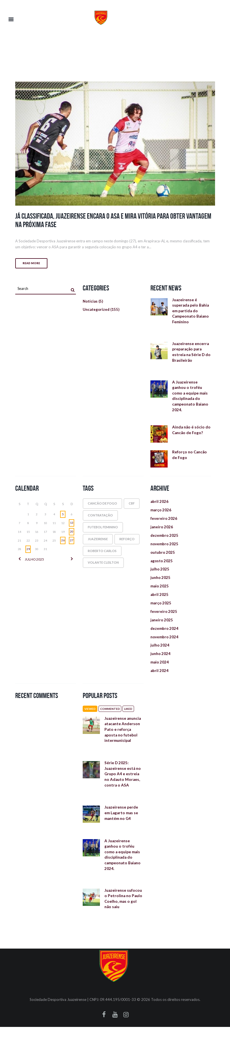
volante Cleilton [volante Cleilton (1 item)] (103, 567)
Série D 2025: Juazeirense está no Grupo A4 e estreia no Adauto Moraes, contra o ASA (122, 788)
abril (159, 506)
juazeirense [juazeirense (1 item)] (98, 544)
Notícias (91, 301)
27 (71, 545)
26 (63, 545)
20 (71, 536)
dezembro (164, 541)
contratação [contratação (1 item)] (100, 520)
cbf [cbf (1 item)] (132, 508)
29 (28, 554)
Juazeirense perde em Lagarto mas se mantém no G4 (121, 828)
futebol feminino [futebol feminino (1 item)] (103, 532)
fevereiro (164, 524)
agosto (162, 567)
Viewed (90, 719)
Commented (111, 719)
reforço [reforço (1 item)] (127, 544)
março (161, 515)
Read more (31, 263)
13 (71, 527)
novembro (164, 550)
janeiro (162, 532)
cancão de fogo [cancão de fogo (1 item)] (102, 508)
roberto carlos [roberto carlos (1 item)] (102, 555)
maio (160, 594)
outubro (163, 559)
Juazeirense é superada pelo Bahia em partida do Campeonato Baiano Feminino (190, 312)
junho (160, 585)
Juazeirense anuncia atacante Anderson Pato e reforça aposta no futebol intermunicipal (123, 741)
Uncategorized (97, 310)
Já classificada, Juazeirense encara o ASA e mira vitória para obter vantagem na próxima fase (114, 220)
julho (34, 564)
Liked (131, 719)
